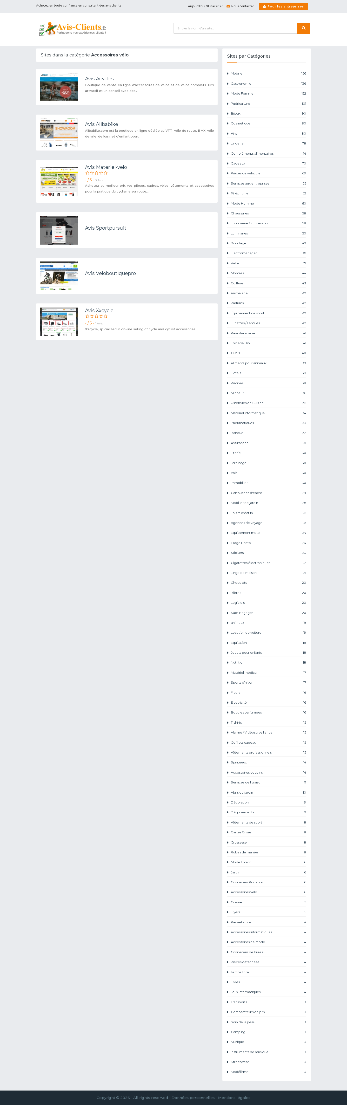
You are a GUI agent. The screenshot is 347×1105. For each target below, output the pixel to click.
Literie (268, 453)
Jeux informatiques (268, 992)
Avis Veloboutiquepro (110, 273)
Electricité (268, 702)
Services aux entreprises (268, 183)
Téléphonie (268, 193)
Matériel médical (268, 672)
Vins (268, 133)
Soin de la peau (268, 1022)
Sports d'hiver (268, 682)
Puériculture (268, 103)
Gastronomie (268, 83)
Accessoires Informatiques (268, 932)
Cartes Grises (268, 832)
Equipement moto (268, 532)
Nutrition (268, 662)
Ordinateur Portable (268, 882)
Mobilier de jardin (268, 503)
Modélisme (268, 1072)
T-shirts (268, 722)
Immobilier (268, 483)
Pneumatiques (268, 423)
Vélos (268, 263)
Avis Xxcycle (99, 310)
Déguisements (268, 812)
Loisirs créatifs (268, 513)
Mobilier (268, 73)
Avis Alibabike (101, 124)
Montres (268, 273)
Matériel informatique (268, 413)
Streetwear (268, 1062)
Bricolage (268, 243)
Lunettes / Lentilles (268, 323)
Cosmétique (268, 123)
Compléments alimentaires (268, 153)
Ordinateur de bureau (268, 952)
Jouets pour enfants (268, 652)
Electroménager (268, 253)
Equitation (268, 642)
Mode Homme (268, 203)
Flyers (268, 912)
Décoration (268, 802)
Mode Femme (268, 93)
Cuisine (268, 902)
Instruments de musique (268, 1052)
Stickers (268, 553)
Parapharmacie (268, 333)
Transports (268, 1002)
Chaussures (268, 213)
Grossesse (268, 842)
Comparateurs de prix (268, 1012)
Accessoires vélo (268, 892)
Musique (268, 1042)
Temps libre (268, 972)
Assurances (268, 443)
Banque (268, 433)
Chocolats (268, 582)
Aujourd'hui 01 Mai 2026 (205, 6)
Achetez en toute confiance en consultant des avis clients (78, 5)
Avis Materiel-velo (106, 167)
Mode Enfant (268, 862)
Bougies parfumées (268, 712)
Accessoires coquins (268, 772)
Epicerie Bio (268, 343)
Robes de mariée (268, 852)
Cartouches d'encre (268, 493)
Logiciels (268, 602)
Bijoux (268, 113)
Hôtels (268, 373)
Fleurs (268, 692)
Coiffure (268, 283)
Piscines (268, 383)
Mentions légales (234, 1097)
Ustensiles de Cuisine (268, 403)
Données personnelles (193, 1097)
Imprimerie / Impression (268, 223)
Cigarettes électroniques (268, 563)
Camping (268, 1032)
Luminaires (268, 233)
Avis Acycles (99, 79)
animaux (268, 622)
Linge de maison (268, 573)
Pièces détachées (268, 962)
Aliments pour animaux (268, 363)
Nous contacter (240, 6)
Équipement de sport (268, 313)
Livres (268, 982)
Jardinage (268, 463)
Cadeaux (268, 163)
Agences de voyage (268, 523)
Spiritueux (268, 762)
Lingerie (268, 143)
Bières (268, 593)
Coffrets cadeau (268, 742)
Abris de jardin (268, 792)
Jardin (268, 872)
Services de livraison (268, 782)
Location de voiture (268, 632)
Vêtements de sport (268, 822)
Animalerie (268, 293)
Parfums (268, 303)
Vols (268, 473)
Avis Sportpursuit (106, 228)
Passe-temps (268, 922)
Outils (268, 353)
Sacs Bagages (268, 613)
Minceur (268, 393)
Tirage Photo (268, 543)
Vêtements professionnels (268, 752)
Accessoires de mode (268, 942)
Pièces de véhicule (268, 173)
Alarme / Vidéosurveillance (268, 732)
